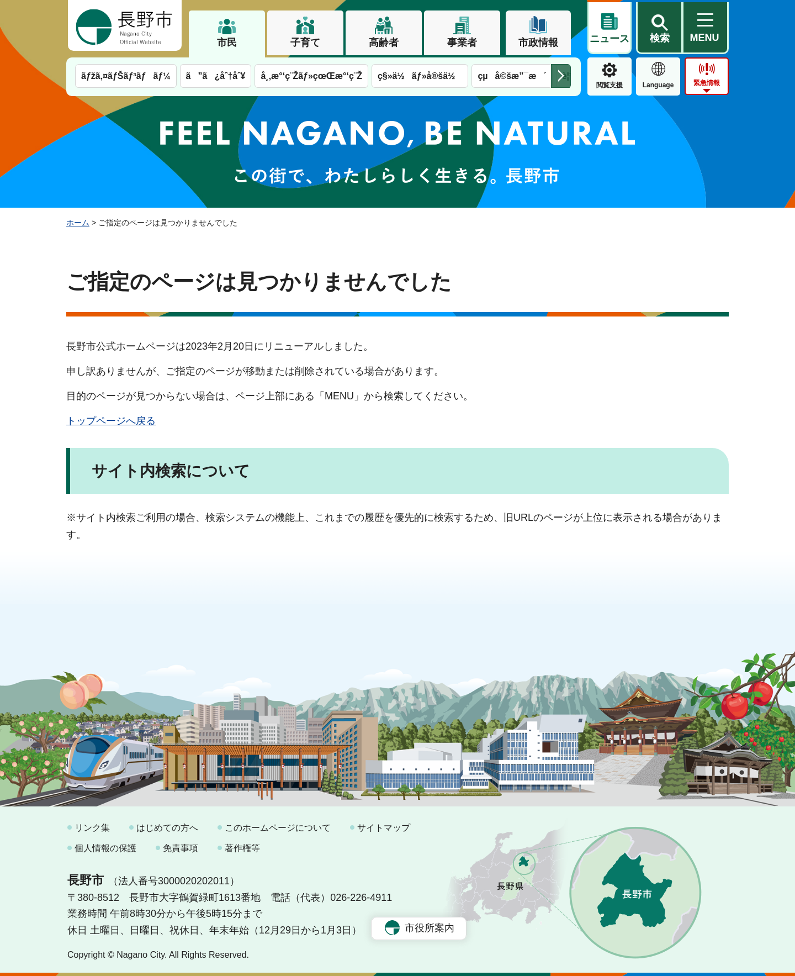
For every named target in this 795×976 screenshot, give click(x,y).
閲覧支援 (609, 85)
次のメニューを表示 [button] (561, 76)
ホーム (77, 222)
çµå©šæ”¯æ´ (512, 76)
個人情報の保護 (105, 848)
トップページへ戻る (111, 420)
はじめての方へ (167, 827)
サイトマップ (383, 827)
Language (658, 85)
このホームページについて (278, 827)
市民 (227, 42)
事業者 (462, 42)
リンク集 (92, 827)
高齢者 (384, 42)
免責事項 (180, 848)
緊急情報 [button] (706, 83)
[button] (659, 26)
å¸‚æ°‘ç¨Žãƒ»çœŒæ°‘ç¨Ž (311, 76)
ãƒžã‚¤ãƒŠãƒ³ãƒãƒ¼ (126, 76)
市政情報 (538, 42)
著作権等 (242, 848)
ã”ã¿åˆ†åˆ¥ (216, 76)
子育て (305, 42)
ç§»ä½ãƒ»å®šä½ (420, 76)
